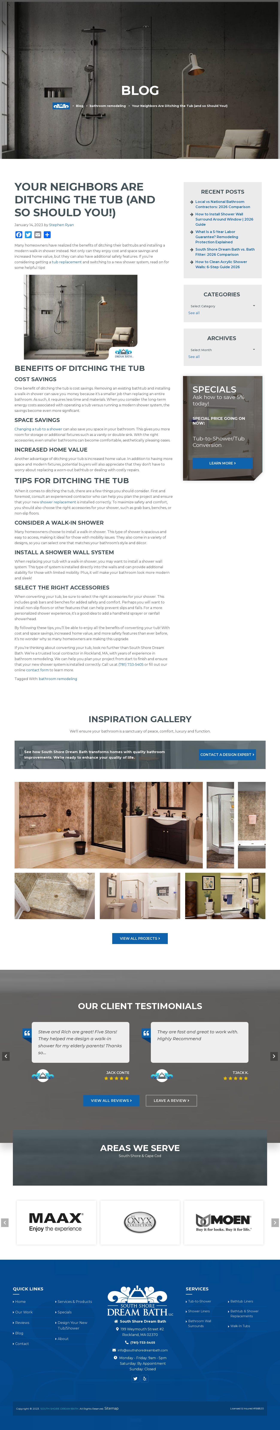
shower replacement (58, 502)
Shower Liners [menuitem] (200, 1348)
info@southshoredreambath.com (142, 1386)
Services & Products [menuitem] (125, 22)
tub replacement (67, 262)
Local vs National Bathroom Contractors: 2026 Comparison (222, 204)
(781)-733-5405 (142, 1378)
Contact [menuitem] (263, 22)
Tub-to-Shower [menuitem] (201, 1337)
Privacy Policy (225, 60)
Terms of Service (252, 60)
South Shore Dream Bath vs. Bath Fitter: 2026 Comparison (225, 252)
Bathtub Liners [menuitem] (243, 1337)
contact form (37, 670)
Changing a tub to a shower (38, 429)
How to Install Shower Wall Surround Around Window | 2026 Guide (224, 219)
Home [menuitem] (20, 1337)
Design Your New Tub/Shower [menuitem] (211, 22)
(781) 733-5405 (131, 664)
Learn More (221, 463)
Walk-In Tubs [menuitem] (242, 1364)
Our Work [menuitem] (150, 22)
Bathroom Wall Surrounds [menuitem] (201, 1361)
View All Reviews (104, 1136)
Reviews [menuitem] (180, 22)
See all (194, 313)
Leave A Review (175, 1136)
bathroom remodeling (108, 106)
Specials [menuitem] (166, 22)
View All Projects (138, 973)
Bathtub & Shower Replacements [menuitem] (246, 1350)
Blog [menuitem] (240, 22)
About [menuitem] (250, 22)
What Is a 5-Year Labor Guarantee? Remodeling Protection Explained (216, 237)
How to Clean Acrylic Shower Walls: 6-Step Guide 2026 (221, 264)
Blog (79, 106)
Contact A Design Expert (219, 755)
